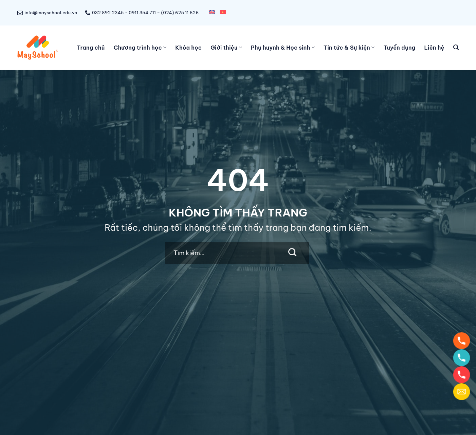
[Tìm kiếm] (456, 47)
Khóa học (188, 47)
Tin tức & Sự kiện (349, 47)
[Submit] (292, 252)
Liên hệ (434, 47)
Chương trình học (140, 47)
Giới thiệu (226, 47)
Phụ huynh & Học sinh (283, 47)
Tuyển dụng (400, 47)
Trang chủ (91, 47)
